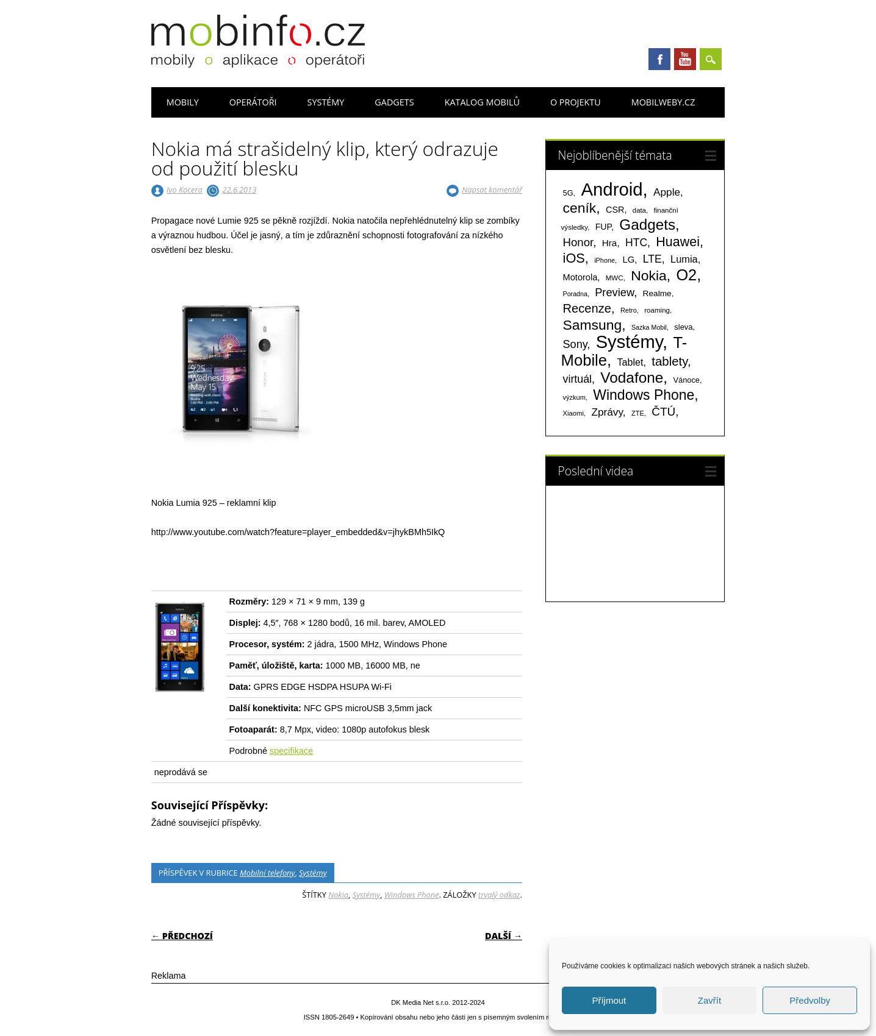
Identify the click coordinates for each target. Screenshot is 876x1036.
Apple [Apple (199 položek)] (666, 192)
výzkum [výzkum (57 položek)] (574, 397)
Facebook (659, 59)
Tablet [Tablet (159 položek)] (630, 362)
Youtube (685, 59)
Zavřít (709, 1000)
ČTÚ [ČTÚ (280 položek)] (663, 411)
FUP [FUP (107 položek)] (603, 227)
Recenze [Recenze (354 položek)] (587, 308)
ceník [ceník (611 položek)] (580, 208)
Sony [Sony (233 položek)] (575, 344)
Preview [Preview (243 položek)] (614, 292)
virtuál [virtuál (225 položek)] (577, 379)
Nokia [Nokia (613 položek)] (648, 275)
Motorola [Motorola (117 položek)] (580, 277)
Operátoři (253, 102)
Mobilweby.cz (663, 102)
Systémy (326, 102)
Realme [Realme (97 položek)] (657, 293)
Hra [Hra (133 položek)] (609, 243)
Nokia (338, 894)
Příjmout (609, 1000)
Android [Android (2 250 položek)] (611, 189)
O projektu (575, 102)
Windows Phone (411, 894)
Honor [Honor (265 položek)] (578, 242)
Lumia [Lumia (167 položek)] (684, 259)
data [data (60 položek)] (639, 210)
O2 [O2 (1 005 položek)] (686, 274)
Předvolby (809, 1000)
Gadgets (394, 102)
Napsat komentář (492, 189)
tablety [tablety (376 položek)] (670, 361)
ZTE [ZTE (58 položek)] (637, 413)
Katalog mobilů (482, 102)
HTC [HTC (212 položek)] (636, 242)
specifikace (291, 751)
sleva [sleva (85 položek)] (683, 327)
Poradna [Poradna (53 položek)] (575, 293)
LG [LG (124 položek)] (628, 259)
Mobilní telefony (267, 872)
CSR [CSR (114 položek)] (615, 210)
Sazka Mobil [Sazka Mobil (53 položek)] (649, 327)
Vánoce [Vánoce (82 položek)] (686, 380)
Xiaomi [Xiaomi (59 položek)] (573, 413)
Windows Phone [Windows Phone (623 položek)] (643, 395)
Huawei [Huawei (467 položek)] (678, 242)
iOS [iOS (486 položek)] (574, 258)
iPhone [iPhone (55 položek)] (604, 260)
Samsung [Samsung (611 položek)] (592, 325)
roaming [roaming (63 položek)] (657, 310)
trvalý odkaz (499, 894)
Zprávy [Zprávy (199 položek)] (606, 412)
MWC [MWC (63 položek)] (614, 278)
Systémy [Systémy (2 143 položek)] (629, 342)
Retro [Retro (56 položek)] (628, 310)
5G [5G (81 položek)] (568, 192)
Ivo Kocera (185, 189)
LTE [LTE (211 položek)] (652, 259)
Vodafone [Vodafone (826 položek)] (631, 377)
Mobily (183, 102)
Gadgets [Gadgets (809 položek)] (647, 224)
